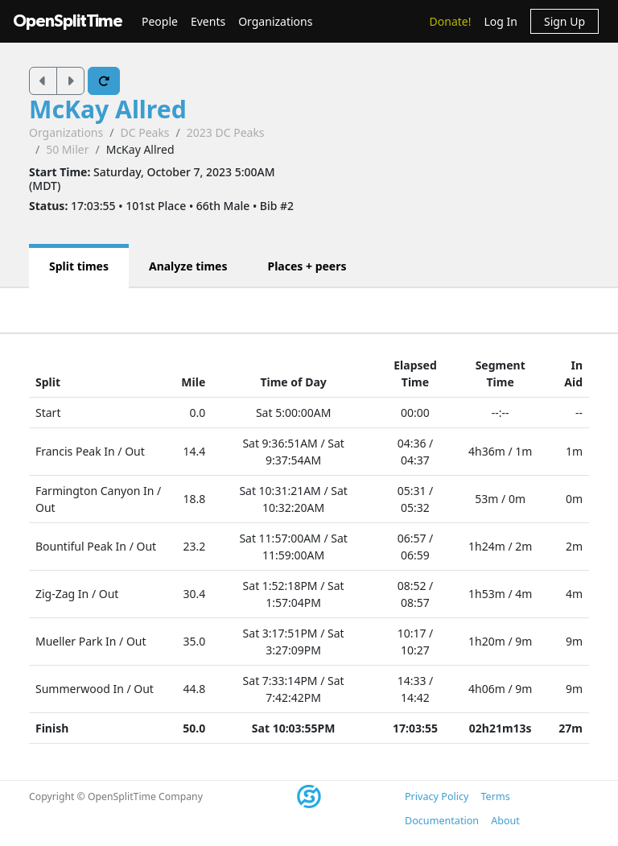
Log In (500, 21)
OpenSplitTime (67, 21)
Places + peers (306, 266)
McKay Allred (108, 109)
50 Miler (67, 149)
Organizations (275, 21)
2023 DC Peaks (226, 132)
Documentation (442, 820)
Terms (494, 796)
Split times (79, 266)
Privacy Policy (436, 796)
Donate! (451, 21)
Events (208, 21)
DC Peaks (144, 132)
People (160, 21)
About (505, 820)
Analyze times (188, 266)
